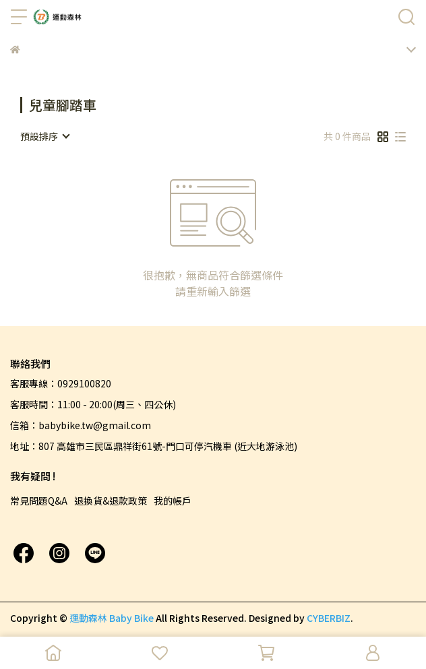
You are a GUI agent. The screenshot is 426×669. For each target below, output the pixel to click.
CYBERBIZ (329, 618)
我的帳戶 (172, 500)
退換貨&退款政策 (110, 500)
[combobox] (44, 136)
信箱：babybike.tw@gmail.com (80, 425)
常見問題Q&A (38, 500)
